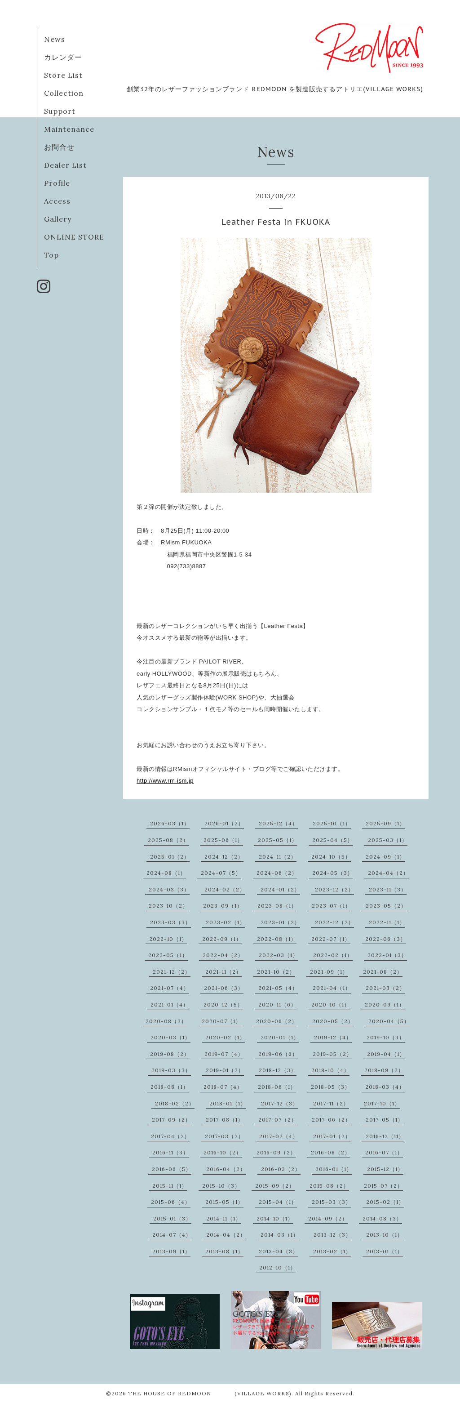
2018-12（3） (277, 1070)
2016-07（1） (384, 1152)
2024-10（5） (331, 856)
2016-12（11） (385, 1136)
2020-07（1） (221, 1021)
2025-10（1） (332, 823)
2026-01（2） (224, 823)
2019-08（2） (170, 1054)
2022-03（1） (278, 955)
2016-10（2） (222, 1152)
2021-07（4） (169, 987)
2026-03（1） (170, 823)
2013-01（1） (384, 1251)
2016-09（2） (276, 1152)
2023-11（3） (388, 889)
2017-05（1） (384, 1119)
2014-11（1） (223, 1218)
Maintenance (69, 129)
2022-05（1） (168, 955)
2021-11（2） (223, 971)
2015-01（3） (172, 1218)
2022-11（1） (387, 922)
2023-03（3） (170, 922)
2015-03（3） (331, 1201)
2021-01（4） (169, 1004)
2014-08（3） (382, 1218)
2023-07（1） (331, 905)
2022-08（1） (276, 938)
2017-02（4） (278, 1136)
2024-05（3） (332, 872)
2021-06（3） (223, 987)
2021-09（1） (329, 971)
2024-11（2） (277, 856)
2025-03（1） (387, 840)
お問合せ (59, 147)
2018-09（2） (384, 1070)
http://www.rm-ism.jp (165, 780)
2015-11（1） (169, 1185)
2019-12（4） (333, 1037)
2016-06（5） (171, 1169)
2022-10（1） (168, 938)
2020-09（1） (385, 1004)
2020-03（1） (170, 1037)
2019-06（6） (278, 1054)
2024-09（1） (385, 856)
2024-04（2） (388, 872)
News (54, 39)
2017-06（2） (331, 1119)
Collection (64, 93)
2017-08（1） (224, 1119)
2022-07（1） (330, 938)
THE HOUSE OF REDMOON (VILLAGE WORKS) (210, 1393)
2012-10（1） (277, 1267)
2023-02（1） (225, 922)
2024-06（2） (277, 872)
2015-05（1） (224, 1201)
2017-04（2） (170, 1136)
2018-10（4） (330, 1070)
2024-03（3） (169, 889)
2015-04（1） (278, 1201)
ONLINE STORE (74, 236)
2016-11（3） (170, 1152)
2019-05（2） (332, 1054)
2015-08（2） (329, 1185)
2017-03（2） (224, 1136)
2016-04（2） (226, 1169)
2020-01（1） (280, 1037)
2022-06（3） (385, 938)
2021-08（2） (382, 971)
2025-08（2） (168, 840)
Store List (63, 75)
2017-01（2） (332, 1136)
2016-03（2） (281, 1169)
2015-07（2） (383, 1185)
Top (51, 254)
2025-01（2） (170, 856)
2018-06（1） (277, 1086)
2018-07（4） (223, 1086)
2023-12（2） (334, 889)
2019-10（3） (386, 1037)
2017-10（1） (382, 1103)
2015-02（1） (385, 1201)
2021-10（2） (276, 971)
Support (59, 111)
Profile (57, 182)
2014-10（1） (275, 1218)
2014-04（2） (226, 1234)
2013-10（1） (384, 1234)
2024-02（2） (224, 889)
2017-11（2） (331, 1103)
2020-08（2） (166, 1021)
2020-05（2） (333, 1021)
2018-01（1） (227, 1103)
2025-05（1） (277, 840)
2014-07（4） (171, 1234)
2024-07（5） (221, 872)
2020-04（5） (389, 1021)
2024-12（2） (223, 856)
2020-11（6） (277, 1004)
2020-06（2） (276, 1021)
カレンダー (63, 57)
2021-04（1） (332, 987)
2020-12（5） (223, 1004)
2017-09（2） (171, 1119)
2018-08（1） (169, 1086)
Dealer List (65, 164)
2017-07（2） (277, 1119)
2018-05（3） (330, 1086)
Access (57, 200)
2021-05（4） (278, 987)
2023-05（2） (386, 905)
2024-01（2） (280, 889)
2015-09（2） (275, 1185)
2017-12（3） (279, 1103)
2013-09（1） (171, 1251)
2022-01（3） (387, 955)
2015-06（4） (170, 1201)
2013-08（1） (224, 1251)
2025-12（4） (278, 823)
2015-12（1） (385, 1169)
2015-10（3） (221, 1185)
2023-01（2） (280, 922)
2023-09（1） (223, 905)
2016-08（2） (330, 1152)
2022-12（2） (334, 922)
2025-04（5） (332, 840)
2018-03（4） (385, 1086)
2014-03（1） (280, 1234)
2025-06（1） (223, 840)
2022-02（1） (333, 955)
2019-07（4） (223, 1054)
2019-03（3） (171, 1070)
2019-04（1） (386, 1054)
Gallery (57, 218)
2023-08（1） (277, 905)
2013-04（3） (278, 1251)
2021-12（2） (171, 971)
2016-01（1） (333, 1169)
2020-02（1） (225, 1037)
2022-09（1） (222, 938)
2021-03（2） (385, 987)
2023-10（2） (168, 905)
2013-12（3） (332, 1234)
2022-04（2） (223, 955)
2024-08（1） (166, 872)
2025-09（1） (385, 823)
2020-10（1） (330, 1004)
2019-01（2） (225, 1070)
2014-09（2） (328, 1218)
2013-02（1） (332, 1251)
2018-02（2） (175, 1103)
